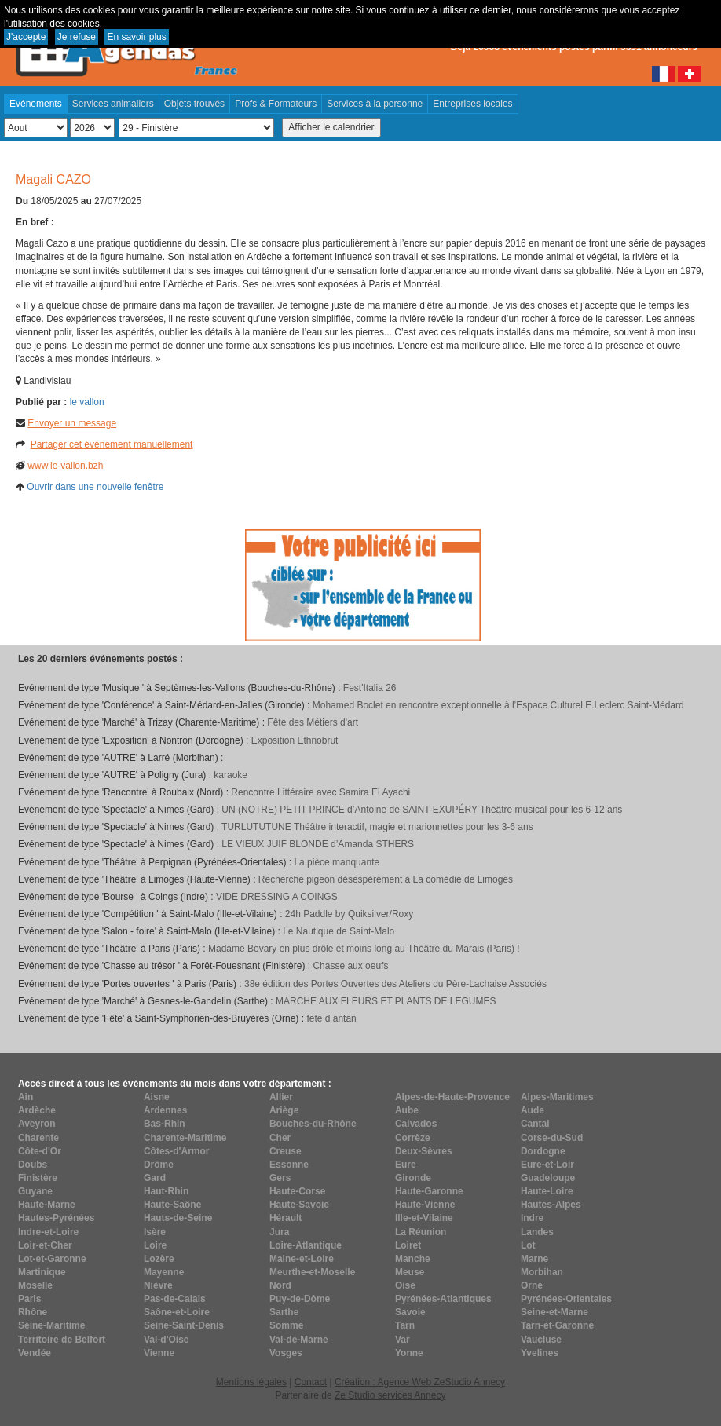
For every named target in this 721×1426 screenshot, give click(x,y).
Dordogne (543, 1151)
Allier (281, 1096)
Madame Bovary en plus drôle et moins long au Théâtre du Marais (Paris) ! (364, 948)
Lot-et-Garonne (52, 1258)
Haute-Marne (46, 1204)
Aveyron (37, 1123)
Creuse (285, 1151)
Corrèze (412, 1137)
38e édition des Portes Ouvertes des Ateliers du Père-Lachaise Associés (395, 983)
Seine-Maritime (51, 1325)
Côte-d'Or (39, 1151)
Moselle (35, 1285)
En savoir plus (136, 36)
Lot (528, 1245)
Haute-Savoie (299, 1204)
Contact (311, 1382)
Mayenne (164, 1272)
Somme (286, 1325)
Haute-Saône (172, 1204)
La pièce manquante (336, 862)
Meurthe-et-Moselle (312, 1272)
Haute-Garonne (429, 1191)
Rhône (32, 1312)
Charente (38, 1137)
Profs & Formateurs (276, 103)
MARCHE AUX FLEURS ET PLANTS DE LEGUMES (386, 1001)
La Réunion (420, 1232)
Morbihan (542, 1272)
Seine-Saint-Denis (184, 1325)
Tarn (405, 1325)
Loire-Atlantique (305, 1245)
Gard (155, 1177)
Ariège (283, 1110)
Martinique (42, 1272)
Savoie (410, 1312)
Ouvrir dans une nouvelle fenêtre (95, 486)
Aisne (157, 1096)
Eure (405, 1164)
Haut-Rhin (166, 1191)
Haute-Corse (297, 1191)
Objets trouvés (194, 103)
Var (402, 1339)
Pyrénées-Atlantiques (443, 1298)
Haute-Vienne (425, 1204)
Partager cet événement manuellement (112, 444)
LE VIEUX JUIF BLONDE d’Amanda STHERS (317, 844)
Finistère (37, 1177)
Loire (155, 1245)
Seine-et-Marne (554, 1312)
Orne (532, 1285)
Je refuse (76, 36)
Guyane (35, 1191)
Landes (537, 1232)
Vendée (34, 1352)
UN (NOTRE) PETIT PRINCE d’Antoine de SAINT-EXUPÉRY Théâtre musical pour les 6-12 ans (421, 809)
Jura (279, 1232)
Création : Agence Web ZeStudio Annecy (420, 1382)
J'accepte (26, 36)
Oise (405, 1285)
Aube (407, 1110)
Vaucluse (541, 1339)
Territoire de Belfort (61, 1339)
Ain (25, 1096)
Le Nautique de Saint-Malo (338, 931)
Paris (29, 1298)
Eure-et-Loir (547, 1164)
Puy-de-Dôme (299, 1298)
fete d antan (331, 1018)
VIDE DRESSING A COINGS (277, 896)
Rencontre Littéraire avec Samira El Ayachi (320, 792)
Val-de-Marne (298, 1339)
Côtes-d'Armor (177, 1151)
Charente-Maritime (185, 1137)
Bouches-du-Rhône (313, 1123)
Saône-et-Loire (177, 1312)
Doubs (32, 1164)
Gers (280, 1177)
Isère (155, 1232)
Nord (280, 1285)
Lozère (159, 1258)
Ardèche (37, 1110)
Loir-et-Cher (45, 1245)
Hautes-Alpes (551, 1204)
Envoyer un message (71, 423)
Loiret (408, 1245)
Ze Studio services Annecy (390, 1395)
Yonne (409, 1352)
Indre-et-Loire (48, 1232)
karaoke (230, 775)
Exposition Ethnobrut (295, 740)
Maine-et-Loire (301, 1258)
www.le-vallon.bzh (65, 465)
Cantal (535, 1123)
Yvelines (539, 1352)
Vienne (159, 1352)
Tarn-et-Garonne (557, 1325)
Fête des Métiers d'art (312, 722)
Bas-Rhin (164, 1123)
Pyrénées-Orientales (566, 1298)
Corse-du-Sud (552, 1137)
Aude (532, 1110)
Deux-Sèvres (423, 1151)
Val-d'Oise (166, 1339)
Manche (412, 1258)
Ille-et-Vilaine (424, 1217)
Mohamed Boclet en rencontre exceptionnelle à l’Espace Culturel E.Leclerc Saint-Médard (498, 705)
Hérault (285, 1217)
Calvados (416, 1123)
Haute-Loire (547, 1191)
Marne (534, 1258)
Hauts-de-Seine (178, 1217)
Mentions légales (251, 1382)
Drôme (159, 1164)
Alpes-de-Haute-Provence (452, 1096)
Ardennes (165, 1110)
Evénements (35, 103)
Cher (280, 1137)
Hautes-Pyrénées (56, 1217)
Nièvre (158, 1285)
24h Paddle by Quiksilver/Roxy (349, 914)
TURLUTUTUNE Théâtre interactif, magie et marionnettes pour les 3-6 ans (377, 826)
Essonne (289, 1164)
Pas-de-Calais (175, 1298)
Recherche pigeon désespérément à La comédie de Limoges (385, 879)
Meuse (409, 1272)
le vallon (87, 402)
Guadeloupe (548, 1177)
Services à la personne (375, 103)
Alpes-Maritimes (557, 1096)
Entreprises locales (472, 103)
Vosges (285, 1352)
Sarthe (283, 1312)
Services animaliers (113, 103)
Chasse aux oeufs (350, 965)
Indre (532, 1217)
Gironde (413, 1177)
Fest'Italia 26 (370, 687)
